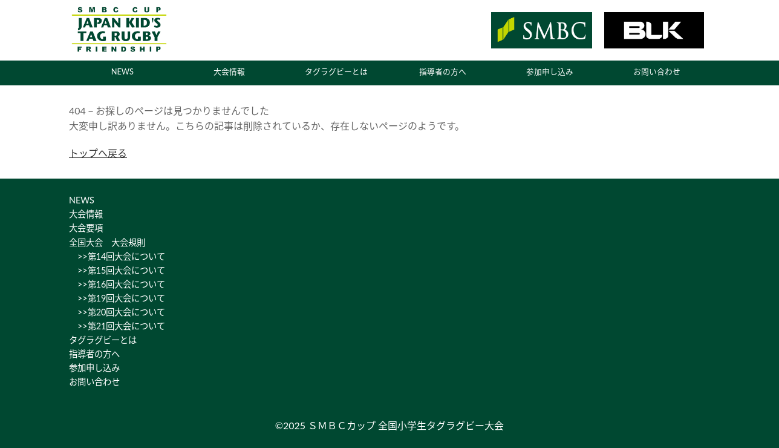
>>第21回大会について (117, 326)
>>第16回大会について (117, 284)
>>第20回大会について (117, 312)
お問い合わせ (656, 71)
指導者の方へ (442, 71)
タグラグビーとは (336, 71)
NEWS (122, 71)
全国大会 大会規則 (107, 242)
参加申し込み (549, 71)
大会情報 (229, 71)
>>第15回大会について (117, 270)
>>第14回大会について (117, 256)
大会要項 (86, 228)
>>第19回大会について (117, 298)
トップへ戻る (98, 153)
